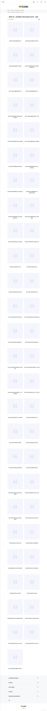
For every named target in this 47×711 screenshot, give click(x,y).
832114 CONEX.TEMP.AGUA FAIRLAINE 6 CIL (15, 342)
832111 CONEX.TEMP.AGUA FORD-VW (32, 292)
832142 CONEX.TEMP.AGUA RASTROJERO (15, 467)
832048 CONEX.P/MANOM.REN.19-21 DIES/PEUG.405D (32, 192)
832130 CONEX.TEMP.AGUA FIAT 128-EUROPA (15, 417)
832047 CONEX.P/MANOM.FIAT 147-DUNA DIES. (15, 191)
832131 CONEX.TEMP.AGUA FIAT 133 (32, 417)
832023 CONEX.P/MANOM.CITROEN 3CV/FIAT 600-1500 (15, 117)
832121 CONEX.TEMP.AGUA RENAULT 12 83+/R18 (32, 367)
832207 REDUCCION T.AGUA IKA (32, 593)
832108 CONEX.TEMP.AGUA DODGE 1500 (15, 292)
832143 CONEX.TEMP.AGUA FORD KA (32, 467)
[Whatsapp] (9, 700)
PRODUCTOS (12, 10)
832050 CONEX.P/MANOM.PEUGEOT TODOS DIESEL (32, 217)
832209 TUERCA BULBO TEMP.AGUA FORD (32, 618)
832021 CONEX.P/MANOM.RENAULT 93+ (32, 91)
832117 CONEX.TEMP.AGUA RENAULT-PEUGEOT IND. (15, 368)
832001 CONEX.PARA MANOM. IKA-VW (15, 41)
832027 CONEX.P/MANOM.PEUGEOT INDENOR (32, 141)
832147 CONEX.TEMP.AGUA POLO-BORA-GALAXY (15, 518)
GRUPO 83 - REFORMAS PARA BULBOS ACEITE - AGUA (16, 12)
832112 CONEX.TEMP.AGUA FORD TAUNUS (15, 317)
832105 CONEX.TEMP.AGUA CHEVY (15, 266)
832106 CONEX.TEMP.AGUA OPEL (32, 266)
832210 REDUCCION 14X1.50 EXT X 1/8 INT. (15, 643)
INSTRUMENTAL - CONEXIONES (19, 10)
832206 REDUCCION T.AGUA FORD (15, 593)
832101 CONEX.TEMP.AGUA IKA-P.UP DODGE (15, 241)
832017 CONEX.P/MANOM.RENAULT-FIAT (15, 91)
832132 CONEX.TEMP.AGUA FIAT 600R (15, 442)
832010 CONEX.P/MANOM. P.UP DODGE (15, 66)
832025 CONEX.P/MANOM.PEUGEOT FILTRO (32, 116)
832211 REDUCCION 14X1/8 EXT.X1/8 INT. (31, 643)
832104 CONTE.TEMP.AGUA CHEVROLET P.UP (32, 241)
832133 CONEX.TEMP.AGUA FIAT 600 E (32, 442)
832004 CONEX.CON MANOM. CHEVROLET (32, 41)
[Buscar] (37, 2)
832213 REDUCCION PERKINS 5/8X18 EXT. (15, 668)
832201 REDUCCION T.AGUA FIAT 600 (15, 543)
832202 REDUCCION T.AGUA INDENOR (32, 543)
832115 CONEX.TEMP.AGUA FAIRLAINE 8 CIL (32, 342)
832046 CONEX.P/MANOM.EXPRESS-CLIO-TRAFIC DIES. (32, 167)
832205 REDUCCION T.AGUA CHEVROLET (31, 568)
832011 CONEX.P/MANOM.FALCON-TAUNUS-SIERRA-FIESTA (32, 66)
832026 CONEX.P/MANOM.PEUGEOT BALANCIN (15, 141)
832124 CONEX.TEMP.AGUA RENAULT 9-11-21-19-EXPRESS (15, 393)
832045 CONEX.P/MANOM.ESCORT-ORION (15, 166)
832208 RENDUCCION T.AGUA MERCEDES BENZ (15, 618)
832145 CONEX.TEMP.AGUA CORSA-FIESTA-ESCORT (15, 493)
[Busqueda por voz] (33, 2)
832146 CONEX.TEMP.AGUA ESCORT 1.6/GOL (32, 492)
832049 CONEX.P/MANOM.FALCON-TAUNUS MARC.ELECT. (15, 217)
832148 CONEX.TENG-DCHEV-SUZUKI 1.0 (31, 518)
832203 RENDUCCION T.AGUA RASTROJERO (15, 568)
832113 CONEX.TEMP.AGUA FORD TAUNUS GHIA (31, 317)
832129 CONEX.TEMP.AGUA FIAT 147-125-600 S (31, 392)
